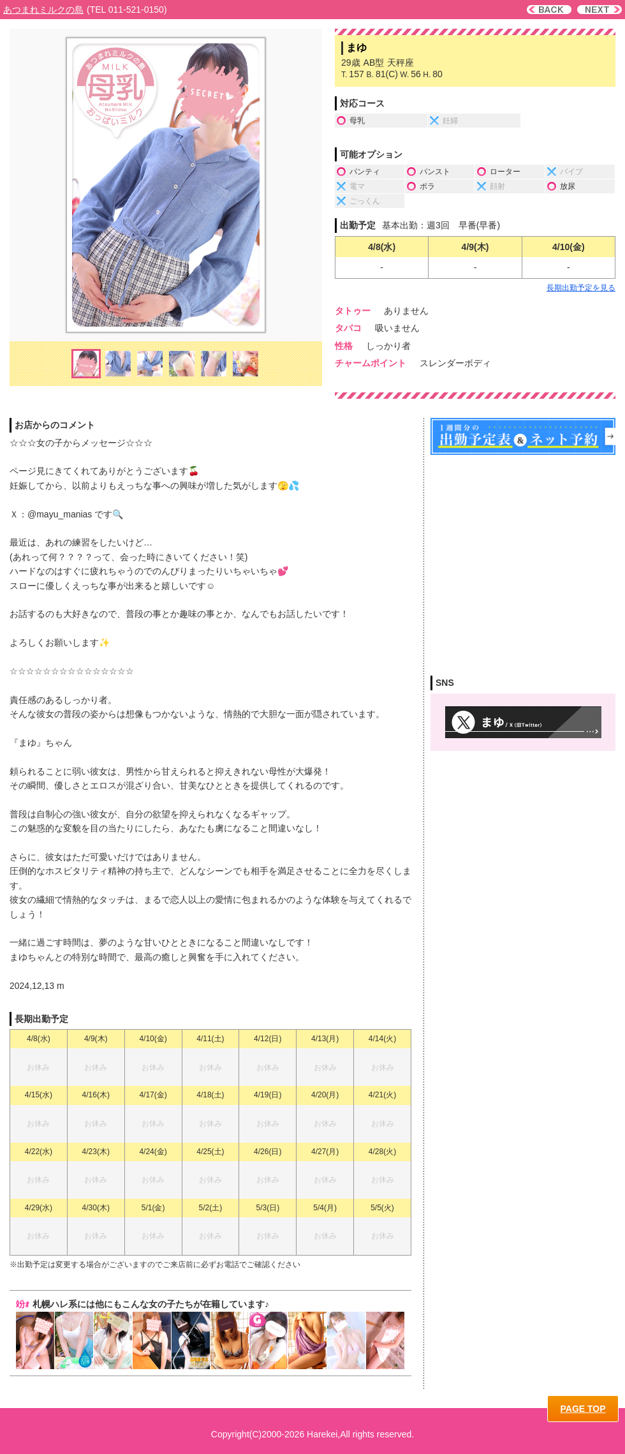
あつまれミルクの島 (43, 9)
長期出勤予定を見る (581, 287)
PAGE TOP (582, 1409)
